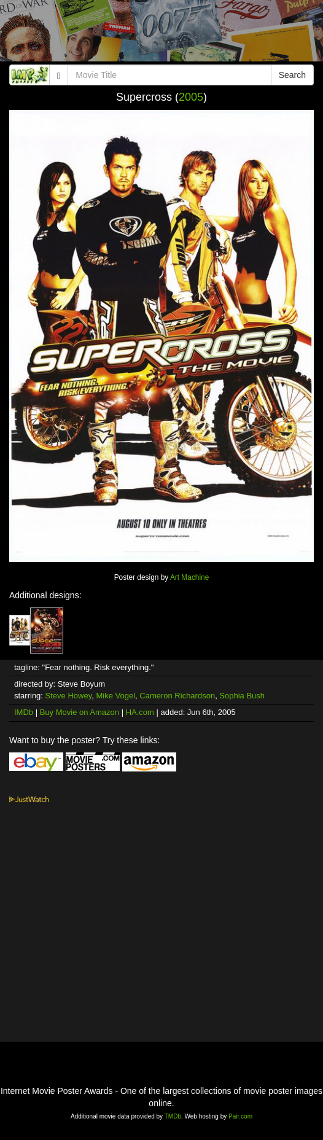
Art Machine (189, 577)
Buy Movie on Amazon (79, 712)
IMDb (23, 712)
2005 (191, 97)
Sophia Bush (242, 695)
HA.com (140, 712)
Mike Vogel (115, 695)
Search (292, 75)
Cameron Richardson (177, 695)
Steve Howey (68, 695)
